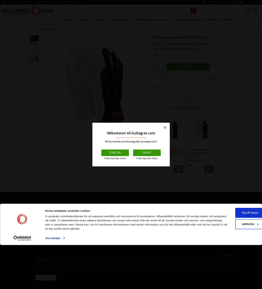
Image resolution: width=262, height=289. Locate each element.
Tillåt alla (233, 256)
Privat (146, 153)
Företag (115, 153)
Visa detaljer (52, 282)
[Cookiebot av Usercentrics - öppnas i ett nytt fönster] (22, 282)
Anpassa (233, 268)
